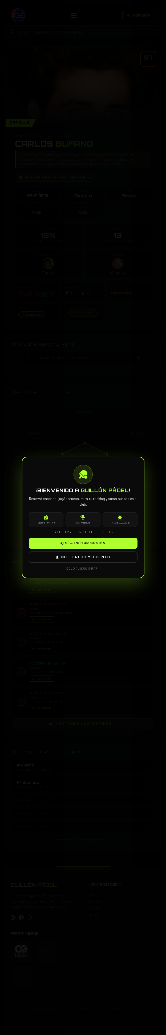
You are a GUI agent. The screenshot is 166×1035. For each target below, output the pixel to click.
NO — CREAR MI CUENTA (83, 557)
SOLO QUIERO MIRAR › (83, 568)
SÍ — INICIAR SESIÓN (83, 543)
